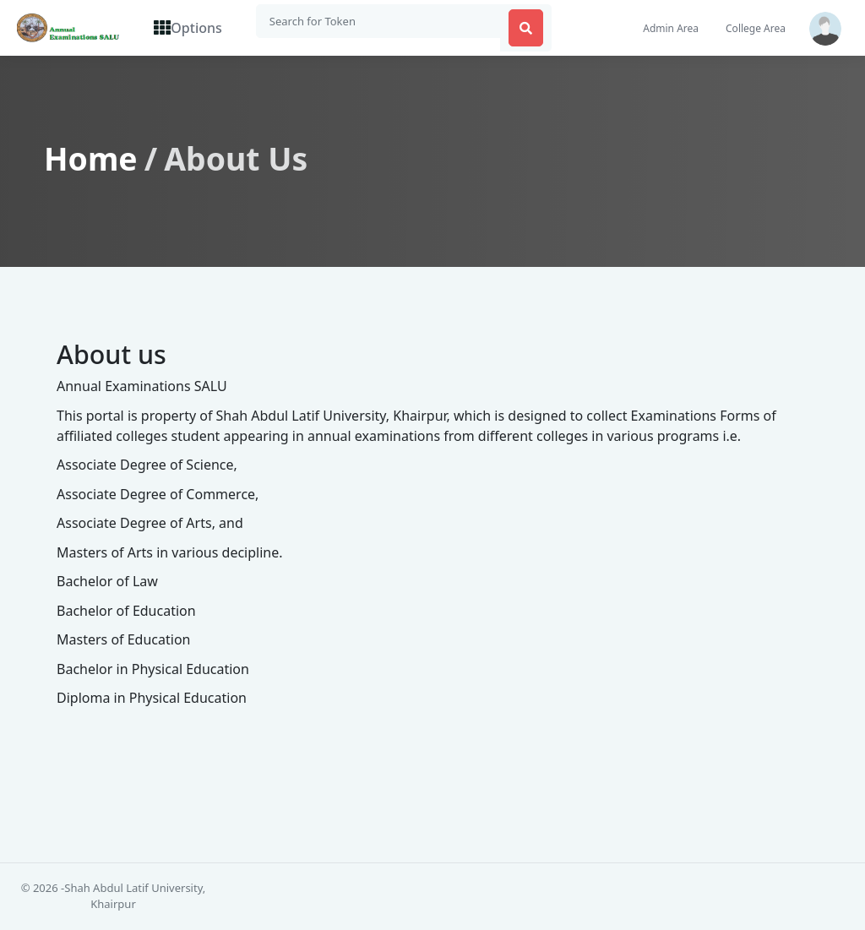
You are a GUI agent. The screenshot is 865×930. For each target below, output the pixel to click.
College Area (756, 29)
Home (91, 159)
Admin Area (671, 29)
